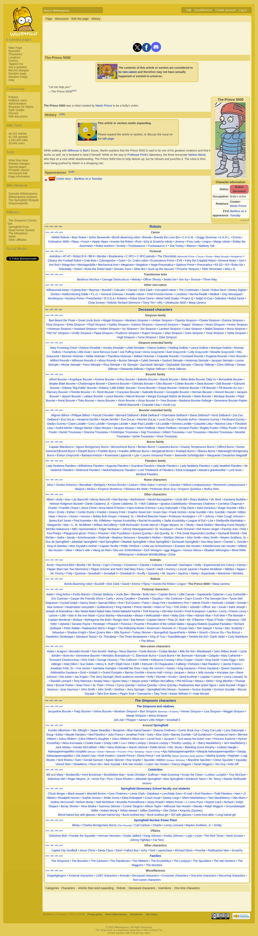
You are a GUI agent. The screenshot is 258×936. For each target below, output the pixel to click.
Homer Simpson (237, 324)
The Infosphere (17, 233)
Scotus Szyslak (201, 689)
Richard (228, 802)
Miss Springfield (173, 778)
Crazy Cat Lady (211, 730)
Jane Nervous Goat (105, 352)
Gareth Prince (125, 755)
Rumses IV (169, 628)
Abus (50, 484)
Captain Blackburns (61, 446)
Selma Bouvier (102, 711)
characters (155, 701)
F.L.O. (94, 294)
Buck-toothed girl (157, 814)
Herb (160, 569)
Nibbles (229, 569)
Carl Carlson (142, 825)
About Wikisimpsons (116, 914)
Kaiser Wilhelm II (180, 693)
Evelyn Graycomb (68, 455)
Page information (19, 176)
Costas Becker (168, 651)
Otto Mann (239, 797)
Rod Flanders (203, 793)
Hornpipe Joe (225, 672)
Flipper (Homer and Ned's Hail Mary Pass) (117, 569)
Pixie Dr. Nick (176, 619)
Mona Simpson (236, 328)
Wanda (197, 806)
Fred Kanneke (82, 520)
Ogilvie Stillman (155, 368)
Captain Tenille (109, 546)
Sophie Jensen (91, 797)
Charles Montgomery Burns (99, 825)
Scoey (219, 628)
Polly (69, 573)
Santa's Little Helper (151, 719)
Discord (13, 113)
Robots (155, 226)
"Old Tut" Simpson (57, 333)
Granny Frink (117, 512)
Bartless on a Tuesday (88, 178)
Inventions (164, 888)
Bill (48, 774)
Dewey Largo (171, 797)
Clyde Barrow (147, 651)
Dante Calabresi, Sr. (125, 503)
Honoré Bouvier (224, 392)
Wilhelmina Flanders (91, 465)
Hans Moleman (116, 747)
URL (160, 302)
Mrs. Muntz (175, 747)
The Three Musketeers (133, 636)
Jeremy (179, 241)
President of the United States (165, 624)
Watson (191, 245)
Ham (238, 793)
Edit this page (80, 18)
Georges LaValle (117, 423)
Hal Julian (65, 676)
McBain (147, 783)
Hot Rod (54, 264)
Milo (102, 747)
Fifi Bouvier (209, 387)
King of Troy (157, 636)
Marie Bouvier (202, 396)
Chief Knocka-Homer (160, 294)
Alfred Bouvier (58, 379)
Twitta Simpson (236, 333)
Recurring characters (232, 875)
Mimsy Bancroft (100, 499)
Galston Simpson (142, 324)
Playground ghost (75, 533)
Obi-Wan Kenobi (172, 611)
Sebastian (58, 632)
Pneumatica (204, 264)
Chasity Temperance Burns (197, 446)
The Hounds (124, 825)
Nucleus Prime (74, 298)
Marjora (79, 489)
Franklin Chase (68, 508)
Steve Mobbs (204, 524)
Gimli (83, 672)
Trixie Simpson (215, 333)
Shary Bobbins (199, 499)
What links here (18, 160)
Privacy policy (94, 914)
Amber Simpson (162, 320)
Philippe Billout (81, 415)
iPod (138, 241)
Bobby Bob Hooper (105, 516)
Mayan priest (140, 681)
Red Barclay (120, 499)
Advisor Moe (203, 615)
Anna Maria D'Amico (112, 508)
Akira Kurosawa (72, 743)
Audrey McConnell (62, 802)
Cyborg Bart (79, 290)
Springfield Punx (18, 226)
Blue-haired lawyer (139, 730)
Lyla (136, 455)
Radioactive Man (218, 850)
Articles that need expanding (96, 888)
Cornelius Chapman (229, 503)
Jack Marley (63, 747)
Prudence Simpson (127, 333)
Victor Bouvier (126, 400)
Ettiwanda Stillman (132, 368)
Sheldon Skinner (173, 537)
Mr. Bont (216, 499)
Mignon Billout (60, 415)
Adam (50, 594)
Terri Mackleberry (219, 797)
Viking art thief (101, 550)
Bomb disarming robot (126, 237)
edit (62, 114)
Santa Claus (105, 850)
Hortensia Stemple (197, 360)
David (205, 290)
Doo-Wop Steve (211, 541)
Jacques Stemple (222, 360)
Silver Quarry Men (100, 632)
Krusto (172, 676)
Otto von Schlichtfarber (127, 550)
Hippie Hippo (100, 241)
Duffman (153, 774)
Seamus (52, 689)
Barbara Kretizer (92, 455)
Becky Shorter (70, 806)
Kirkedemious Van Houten (219, 546)
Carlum (133, 484)
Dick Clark (146, 290)
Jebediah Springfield (84, 541)
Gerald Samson (93, 760)
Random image (18, 76)
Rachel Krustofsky (150, 520)
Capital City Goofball (64, 850)
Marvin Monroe (138, 747)
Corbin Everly (85, 512)
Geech (150, 569)
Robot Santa (236, 298)
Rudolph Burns (185, 451)
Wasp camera (197, 302)
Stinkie (192, 632)
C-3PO (130, 256)
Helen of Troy (162, 607)
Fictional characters (81, 875)
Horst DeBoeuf (220, 415)
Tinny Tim (149, 302)
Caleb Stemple (150, 360)
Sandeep (139, 751)
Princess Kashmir (224, 738)
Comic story (63, 178)
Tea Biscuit (233, 632)
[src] (74, 90)
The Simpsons (60, 860)
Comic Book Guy (189, 730)
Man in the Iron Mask (82, 615)
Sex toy (183, 279)
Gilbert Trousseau (173, 432)
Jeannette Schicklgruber (189, 455)
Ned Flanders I (211, 664)
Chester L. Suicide (234, 541)
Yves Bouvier (168, 400)
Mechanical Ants (108, 264)
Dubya (170, 760)
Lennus (161, 484)
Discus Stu (217, 632)
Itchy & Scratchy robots (158, 241)
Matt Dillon (70, 664)
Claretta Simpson (186, 320)
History (96, 18)
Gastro (170, 668)
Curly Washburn (238, 636)
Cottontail (171, 565)
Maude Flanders (167, 465)
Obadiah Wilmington (216, 550)
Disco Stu (95, 764)
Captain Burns (167, 594)
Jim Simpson (148, 328)
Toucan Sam (186, 628)
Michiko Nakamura (57, 529)
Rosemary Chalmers (202, 503)
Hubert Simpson (109, 328)
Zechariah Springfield (185, 541)
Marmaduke (124, 615)
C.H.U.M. (188, 237)
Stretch (203, 632)
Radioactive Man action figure (197, 685)
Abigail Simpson (113, 320)
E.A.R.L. (225, 237)
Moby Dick (178, 615)
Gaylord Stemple (172, 360)
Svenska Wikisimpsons (22, 193)
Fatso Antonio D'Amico (141, 508)
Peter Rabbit (72, 628)
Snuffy (141, 573)
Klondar (161, 676)
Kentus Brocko (117, 484)
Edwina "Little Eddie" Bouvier (117, 387)
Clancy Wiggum (181, 764)
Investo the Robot (121, 241)
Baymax (94, 290)
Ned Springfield (109, 541)
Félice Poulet (228, 428)
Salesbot (220, 298)
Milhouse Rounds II (84, 360)
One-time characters (203, 875)
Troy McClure (237, 774)
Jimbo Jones (111, 797)
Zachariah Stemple (152, 364)
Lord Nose (235, 470)
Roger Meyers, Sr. (172, 524)
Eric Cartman (59, 598)
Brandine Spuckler (199, 760)
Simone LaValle (181, 423)
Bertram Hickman (73, 356)
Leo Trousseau (196, 432)
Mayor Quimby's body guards (188, 755)
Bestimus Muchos (88, 279)
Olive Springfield (159, 541)
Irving (167, 672)
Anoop (91, 751)
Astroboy (55, 256)
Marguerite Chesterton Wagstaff (227, 455)
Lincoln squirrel (187, 569)
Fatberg (181, 664)
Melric (210, 681)
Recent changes (18, 70)
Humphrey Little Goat (77, 352)
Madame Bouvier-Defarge (195, 400)
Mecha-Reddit (198, 294)
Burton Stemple (128, 360)
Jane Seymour (69, 689)
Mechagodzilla (86, 264)
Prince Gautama (208, 668)
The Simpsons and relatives (155, 706)
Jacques (179, 672)
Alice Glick (162, 734)
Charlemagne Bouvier (91, 383)
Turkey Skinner (141, 632)
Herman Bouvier (202, 392)
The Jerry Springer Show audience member (117, 676)
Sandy (71, 537)
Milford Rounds (59, 360)
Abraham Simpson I (137, 320)
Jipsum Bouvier (71, 396)
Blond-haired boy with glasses (76, 814)
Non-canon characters (147, 879)
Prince (110, 685)
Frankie (101, 512)
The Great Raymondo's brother (196, 533)
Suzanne (183, 689)
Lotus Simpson (192, 328)
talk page (108, 138)
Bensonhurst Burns (123, 446)
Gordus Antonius (66, 484)
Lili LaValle (163, 423)
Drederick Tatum (196, 778)
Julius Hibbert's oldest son (128, 738)
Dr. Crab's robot (138, 260)
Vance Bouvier (106, 400)
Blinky (76, 825)
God (152, 850)
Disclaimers (136, 914)
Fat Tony (158, 840)
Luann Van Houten (157, 764)
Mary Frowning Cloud (63, 347)
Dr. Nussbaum (164, 529)
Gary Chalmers (118, 793)
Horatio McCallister (85, 747)
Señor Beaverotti (99, 237)
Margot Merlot (83, 428)
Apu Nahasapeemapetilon (178, 751)
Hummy (171, 569)
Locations (14, 57)
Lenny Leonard (173, 825)
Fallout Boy (131, 850)
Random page (17, 73)
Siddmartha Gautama (63, 672)
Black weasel (76, 793)
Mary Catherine (230, 655)
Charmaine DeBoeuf (174, 415)
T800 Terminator (212, 269)
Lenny (223, 611)
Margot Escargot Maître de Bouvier (169, 396)
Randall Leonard (60, 681)
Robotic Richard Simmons (123, 302)
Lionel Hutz (154, 738)
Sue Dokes (87, 664)
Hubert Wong (109, 810)
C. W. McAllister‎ (81, 524)
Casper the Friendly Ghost (86, 598)
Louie (198, 835)
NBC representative (84, 529)
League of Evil (197, 520)
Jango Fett (158, 602)
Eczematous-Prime (162, 260)
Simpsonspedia (18, 203)
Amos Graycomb (153, 352)
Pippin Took (127, 693)
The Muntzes (154, 865)
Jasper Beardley (100, 730)
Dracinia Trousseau (96, 432)
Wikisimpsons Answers (22, 196)
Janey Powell (155, 802)
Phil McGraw (184, 681)
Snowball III (127, 573)
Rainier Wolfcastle (235, 778)
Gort (241, 260)
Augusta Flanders (117, 465)
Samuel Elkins (107, 602)
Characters (15, 54)
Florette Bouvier (81, 392)
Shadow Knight (76, 632)
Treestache (144, 693)
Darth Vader (217, 636)
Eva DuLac (68, 419)
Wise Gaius (147, 484)
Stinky (195, 573)
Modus (91, 489)
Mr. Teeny (215, 778)
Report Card (213, 802)
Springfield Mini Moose (161, 689)
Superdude (208, 573)
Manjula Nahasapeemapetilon (216, 751)
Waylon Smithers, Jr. (198, 825)
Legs (189, 835)
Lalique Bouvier (93, 396)
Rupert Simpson (152, 333)
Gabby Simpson (119, 324)
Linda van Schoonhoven (157, 546)
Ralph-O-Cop (204, 298)
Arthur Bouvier (126, 379)
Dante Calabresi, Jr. (97, 503)
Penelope (99, 624)
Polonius (126, 624)
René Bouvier (66, 400)
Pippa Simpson (103, 333)
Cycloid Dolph (69, 602)
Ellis (241, 508)
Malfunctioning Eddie (75, 294)
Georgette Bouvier (177, 392)
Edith (136, 664)
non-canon (129, 72)
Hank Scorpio (234, 835)
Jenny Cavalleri (125, 598)
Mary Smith (210, 537)
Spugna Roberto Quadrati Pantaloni (209, 624)
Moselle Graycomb (222, 352)
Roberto (122, 298)
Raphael (233, 755)
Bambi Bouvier (169, 379)
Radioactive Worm (93, 628)
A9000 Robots (60, 237)
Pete (243, 529)
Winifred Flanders (147, 474)
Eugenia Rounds (216, 356)
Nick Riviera (65, 760)
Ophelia (64, 624)
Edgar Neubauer (109, 529)
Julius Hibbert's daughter (93, 738)
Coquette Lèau (151, 404)
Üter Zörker (170, 810)
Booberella (73, 774)
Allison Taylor (153, 806)
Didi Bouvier (223, 383)
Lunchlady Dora (172, 793)
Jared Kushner (188, 676)
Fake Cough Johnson (230, 516)
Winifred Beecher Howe (151, 516)
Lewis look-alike (204, 814)
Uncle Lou (169, 404)
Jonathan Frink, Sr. (62, 668)
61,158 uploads (18, 136)
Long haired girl (226, 814)
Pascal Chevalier (103, 415)
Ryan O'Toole (215, 619)
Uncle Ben (122, 594)
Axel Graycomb (176, 352)
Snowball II (111, 573)
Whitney (180, 760)
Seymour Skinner (109, 806)
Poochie (139, 624)
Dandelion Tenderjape (59, 636)
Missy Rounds (107, 360)
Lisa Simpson (212, 711)
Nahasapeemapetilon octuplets (67, 751)
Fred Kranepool (195, 611)
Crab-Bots (90, 260)
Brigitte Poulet (209, 428)
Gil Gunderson (203, 734)
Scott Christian (136, 774)
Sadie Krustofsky (174, 520)
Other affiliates (17, 239)
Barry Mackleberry (209, 743)
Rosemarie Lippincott (118, 455)
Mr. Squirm (169, 573)
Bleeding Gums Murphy (230, 524)
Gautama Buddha (235, 499)
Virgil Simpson (126, 337)
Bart (85, 150)
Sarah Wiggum (203, 764)
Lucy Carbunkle (236, 594)
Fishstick (193, 664)
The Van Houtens (224, 860)
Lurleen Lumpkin (215, 774)
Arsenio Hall (154, 672)
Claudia (144, 565)
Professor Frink (137, 154)
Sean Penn (83, 685)
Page (49, 18)
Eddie (59, 734)
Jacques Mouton (124, 428)
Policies (13, 97)
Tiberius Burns (206, 451)
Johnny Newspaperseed (137, 529)
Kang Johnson (153, 835)
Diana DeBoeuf (199, 415)
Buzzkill (106, 290)
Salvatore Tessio (86, 636)
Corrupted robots (165, 290)
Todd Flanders (223, 793)
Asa (67, 499)
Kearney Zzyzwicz (191, 810)
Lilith (63, 615)
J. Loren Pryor (194, 802)
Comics (13, 60)
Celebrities (155, 769)
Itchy (144, 850)
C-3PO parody (146, 256)
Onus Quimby (168, 685)
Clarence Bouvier (119, 383)
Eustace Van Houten (187, 546)
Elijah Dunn (123, 664)
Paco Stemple (92, 364)
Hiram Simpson (215, 324)
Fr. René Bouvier (103, 392)
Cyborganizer (107, 260)
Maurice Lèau (223, 423)
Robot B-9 (79, 256)
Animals (125, 875)
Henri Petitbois (146, 428)
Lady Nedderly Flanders (195, 465)
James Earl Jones (60, 520)
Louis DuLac (166, 419)
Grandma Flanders (143, 465)
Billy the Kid (187, 651)
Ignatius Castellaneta (173, 503)
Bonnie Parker (65, 685)
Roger (111, 628)
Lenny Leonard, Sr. (236, 676)
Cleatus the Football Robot (64, 260)
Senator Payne (81, 624)
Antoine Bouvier (105, 379)
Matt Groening (170, 774)
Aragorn (62, 651)
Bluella (81, 565)
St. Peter (98, 685)
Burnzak (201, 655)
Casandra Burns (168, 446)
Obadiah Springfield (133, 541)
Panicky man (230, 529)
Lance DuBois (199, 347)
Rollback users (17, 100)
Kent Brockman (91, 774)
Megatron (142, 264)
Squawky (153, 573)
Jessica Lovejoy (159, 743)
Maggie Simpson (234, 711)
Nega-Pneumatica (162, 264)
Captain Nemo (156, 619)
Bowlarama (116, 256)
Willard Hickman (144, 356)
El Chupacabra (164, 664)
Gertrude (217, 602)
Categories (52, 888)
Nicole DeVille (109, 419)
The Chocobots (166, 256)
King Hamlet (123, 607)
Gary (150, 734)
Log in (243, 10)
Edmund (147, 664)
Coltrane (157, 565)
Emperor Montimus (110, 489)
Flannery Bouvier (57, 392)
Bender (101, 256)
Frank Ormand (185, 529)
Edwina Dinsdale (89, 347)
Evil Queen (133, 602)
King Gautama (187, 668)
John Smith (194, 537)
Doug (49, 734)
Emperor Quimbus (189, 489)
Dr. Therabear (108, 636)
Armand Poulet (188, 428)
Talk (188, 10)
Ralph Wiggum (214, 806)
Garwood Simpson (167, 324)
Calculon (119, 290)
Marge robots (221, 241)
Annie (50, 565)
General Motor (227, 260)
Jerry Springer (136, 689)
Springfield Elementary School (141, 788)
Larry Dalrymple (168, 508)
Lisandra (174, 484)
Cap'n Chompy (112, 565)
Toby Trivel (160, 693)
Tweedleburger (176, 636)
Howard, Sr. (126, 516)
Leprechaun (164, 850)
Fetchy (241, 565)
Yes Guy (220, 764)
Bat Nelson (138, 619)
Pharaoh (112, 624)
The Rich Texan (214, 835)
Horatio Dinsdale (113, 347)
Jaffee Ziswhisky (150, 810)
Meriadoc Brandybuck (116, 655)
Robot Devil (218, 290)
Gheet (100, 751)
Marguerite (54, 524)
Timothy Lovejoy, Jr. (183, 743)
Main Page (15, 47)
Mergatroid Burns (162, 451)
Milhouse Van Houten (177, 806)
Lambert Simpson (170, 328)
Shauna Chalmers (164, 730)
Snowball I (94, 573)
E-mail (188, 793)
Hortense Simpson (60, 328)
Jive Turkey (177, 245)
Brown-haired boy (109, 814)
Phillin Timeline (130, 546)
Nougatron (236, 256)
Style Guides (16, 110)
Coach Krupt (152, 797)
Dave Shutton (124, 778)
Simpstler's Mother (149, 537)
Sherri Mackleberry (194, 797)
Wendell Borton (96, 793)
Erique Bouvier (167, 387)
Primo (92, 533)
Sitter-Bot (139, 269)
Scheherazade (86, 537)
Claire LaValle (77, 423)
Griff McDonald (129, 524)
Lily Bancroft (80, 499)
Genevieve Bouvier (88, 655)
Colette (143, 659)
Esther (71, 512)
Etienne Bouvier (189, 387)
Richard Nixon (184, 850)
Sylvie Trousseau (143, 436)
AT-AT (67, 256)
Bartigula (99, 484)
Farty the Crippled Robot (200, 260)
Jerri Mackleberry (234, 743)
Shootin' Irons (122, 269)
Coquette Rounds (168, 356)
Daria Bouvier (205, 383)
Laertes (211, 611)
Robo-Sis (237, 264)
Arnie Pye (98, 778)
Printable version (18, 170)
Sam (78, 760)
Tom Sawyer (204, 628)
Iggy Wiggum (172, 550)
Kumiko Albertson (59, 730)
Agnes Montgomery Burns (92, 446)
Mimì (166, 615)
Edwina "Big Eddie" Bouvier (79, 387)
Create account (225, 10)
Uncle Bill (181, 499)
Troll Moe (219, 615)
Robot (78, 269)
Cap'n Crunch (193, 598)
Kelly (150, 676)
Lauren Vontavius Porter (156, 455)
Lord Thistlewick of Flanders (155, 470)
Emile (60, 512)
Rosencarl (153, 628)
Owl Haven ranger (207, 529)
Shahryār (104, 537)
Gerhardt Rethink (228, 533)
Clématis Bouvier (143, 383)
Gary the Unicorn (153, 668)
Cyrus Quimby (126, 685)
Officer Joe (209, 607)
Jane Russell (227, 685)
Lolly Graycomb (198, 352)
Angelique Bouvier (80, 379)
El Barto (174, 711)
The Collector (128, 659)
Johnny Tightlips (140, 840)
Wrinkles (238, 573)
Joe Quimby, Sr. (164, 533)
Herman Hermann (109, 835)
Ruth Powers (106, 755)
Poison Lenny (238, 611)
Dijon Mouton (103, 428)
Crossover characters (174, 875)
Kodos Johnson (174, 835)
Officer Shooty (152, 279)
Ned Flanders (96, 734)
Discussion (62, 18)
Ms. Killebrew (102, 520)
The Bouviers (80, 860)
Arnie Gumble (197, 512)
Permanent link (17, 173)
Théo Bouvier (86, 400)
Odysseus (232, 619)
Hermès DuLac (146, 419)
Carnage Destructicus (115, 279)
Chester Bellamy (102, 594)
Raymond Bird (65, 565)
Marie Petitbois (167, 428)
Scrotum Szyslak (224, 689)
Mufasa (77, 619)
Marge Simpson (136, 715)
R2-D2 (218, 264)
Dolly (198, 565)
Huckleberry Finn (178, 602)
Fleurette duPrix (187, 419)
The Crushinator (189, 290)
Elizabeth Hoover (69, 797)
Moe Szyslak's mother (83, 546)
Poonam (122, 751)
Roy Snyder (134, 760)
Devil (119, 850)
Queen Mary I (120, 681)
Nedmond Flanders (88, 470)
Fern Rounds (238, 356)
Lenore (53, 615)
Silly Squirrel (122, 632)
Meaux (139, 615)
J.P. (200, 516)
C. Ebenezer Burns (144, 655)
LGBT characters (106, 875)
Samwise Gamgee (104, 668)
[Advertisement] (22, 321)
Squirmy (183, 573)
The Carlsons (99, 860)
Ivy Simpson (129, 328)
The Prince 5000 (199, 583)
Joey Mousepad (232, 294)
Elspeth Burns (86, 451)
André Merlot (64, 428)
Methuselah (153, 615)
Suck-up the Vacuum (161, 269)
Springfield (160, 725)
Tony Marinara (83, 681)
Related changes (19, 163)
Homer (73, 516)
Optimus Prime (185, 264)
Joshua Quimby (147, 685)
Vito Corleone (173, 598)
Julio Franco (115, 734)
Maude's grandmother (212, 470)
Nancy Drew (88, 602)
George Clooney (107, 659)
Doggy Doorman (207, 237)
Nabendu (110, 751)
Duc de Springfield (57, 541)
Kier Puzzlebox (120, 533)
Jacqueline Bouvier (59, 711)
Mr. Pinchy (57, 573)
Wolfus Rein (211, 489)
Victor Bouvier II (148, 400)
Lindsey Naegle (227, 747)
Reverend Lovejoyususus (229, 484)
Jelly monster (206, 672)
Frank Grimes (177, 512)
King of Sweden (57, 546)
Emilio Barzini (81, 594)
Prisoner (103, 533)
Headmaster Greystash (79, 607)
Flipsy (75, 241)
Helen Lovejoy (137, 743)
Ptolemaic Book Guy (163, 489)
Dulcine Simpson (232, 320)
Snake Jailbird (132, 835)
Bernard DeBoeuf (127, 415)
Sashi (149, 751)
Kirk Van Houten (133, 764)
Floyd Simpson (96, 324)
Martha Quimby (216, 755)
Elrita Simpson (76, 324)
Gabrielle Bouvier (152, 392)
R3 (227, 264)
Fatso (145, 602)
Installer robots (135, 294)
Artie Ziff (233, 764)
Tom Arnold (99, 651)
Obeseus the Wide (136, 489)
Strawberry (80, 764)
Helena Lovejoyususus (196, 484)
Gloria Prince (145, 755)
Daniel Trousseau (70, 432)
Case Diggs (228, 659)
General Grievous (112, 294)
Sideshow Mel (56, 778)
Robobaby (65, 269)
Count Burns (166, 655)
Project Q (187, 298)
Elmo (51, 512)
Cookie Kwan (93, 743)
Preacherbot (94, 298)
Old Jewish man (86, 755)
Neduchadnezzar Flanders (119, 470)
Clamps (132, 290)
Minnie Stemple (71, 364)
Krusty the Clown (192, 774)
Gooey (209, 256)
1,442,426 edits (18, 140)
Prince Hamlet (143, 607)
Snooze (195, 279)
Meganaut (127, 264)
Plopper (131, 719)
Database (153, 793)
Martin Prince (238, 206)
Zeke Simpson (168, 337)
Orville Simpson (81, 333)
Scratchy (237, 850)
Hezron (62, 516)
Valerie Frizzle (200, 602)
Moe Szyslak (112, 764)
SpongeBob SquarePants (169, 632)
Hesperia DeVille (87, 419)
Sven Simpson (194, 333)
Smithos (119, 689)
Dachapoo (185, 565)
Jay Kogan (81, 676)
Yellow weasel (128, 810)
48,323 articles (17, 133)
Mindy (190, 524)
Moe (190, 615)
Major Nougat (222, 256)
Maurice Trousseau (220, 432)
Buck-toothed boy (134, 814)
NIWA (12, 236)
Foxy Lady (193, 241)
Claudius (157, 598)
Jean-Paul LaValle (142, 423)
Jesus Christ (89, 508)
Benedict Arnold (79, 651)
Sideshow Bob (58, 835)
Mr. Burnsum (185, 655)
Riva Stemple (111, 364)
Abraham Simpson (125, 711)
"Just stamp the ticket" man (194, 738)
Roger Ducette (227, 508)
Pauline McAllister (211, 569)
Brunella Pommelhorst (131, 802)
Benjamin (119, 730)
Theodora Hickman (119, 356)
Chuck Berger (56, 793)
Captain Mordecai (59, 619)
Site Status (151, 914)
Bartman (162, 711)
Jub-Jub (119, 719)
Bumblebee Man (114, 774)
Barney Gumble (134, 672)
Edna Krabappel (186, 470)
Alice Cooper (185, 659)
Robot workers (105, 245)
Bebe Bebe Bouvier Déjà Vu (198, 379)
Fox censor (83, 668)
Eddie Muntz (158, 747)
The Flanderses (120, 860)
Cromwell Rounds (192, 356)
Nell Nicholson (105, 802)
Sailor (60, 537)
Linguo (206, 241)
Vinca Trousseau (166, 436)
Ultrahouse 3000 (175, 302)
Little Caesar (187, 594)
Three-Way (210, 279)
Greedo (242, 602)
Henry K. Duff (104, 664)
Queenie (80, 573)
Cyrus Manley (106, 615)
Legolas (205, 676)
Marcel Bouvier (135, 396)
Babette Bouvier (148, 379)
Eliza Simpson (55, 324)
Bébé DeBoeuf (150, 415)
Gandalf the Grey (129, 668)
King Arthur (63, 594)
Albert (50, 499)
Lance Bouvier (115, 396)
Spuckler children (154, 760)
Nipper (241, 569)
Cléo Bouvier (164, 383)
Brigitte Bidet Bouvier (62, 383)
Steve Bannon (128, 651)
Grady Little (111, 743)
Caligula (213, 655)
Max (66, 524)
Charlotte (143, 598)
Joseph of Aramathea (59, 611)
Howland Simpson (85, 328)
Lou (123, 743)
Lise (210, 520)
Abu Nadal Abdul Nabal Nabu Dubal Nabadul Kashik (107, 611)
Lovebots (181, 294)
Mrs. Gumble (217, 512)
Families (155, 855)
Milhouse (73, 150)
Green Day (160, 512)
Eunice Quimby (142, 533)
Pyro (110, 778)
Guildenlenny (105, 607)
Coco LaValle (96, 423)
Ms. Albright (80, 730)
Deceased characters (155, 309)
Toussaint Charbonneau (64, 659)
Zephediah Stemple (178, 364)
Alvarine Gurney (209, 419)
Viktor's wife (82, 550)
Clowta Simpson (209, 320)
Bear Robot (79, 237)
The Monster (235, 615)
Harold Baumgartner (160, 499)
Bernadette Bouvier (231, 379)
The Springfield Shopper (23, 200)
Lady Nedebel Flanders (227, 465)
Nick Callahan (149, 503)
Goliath (230, 602)
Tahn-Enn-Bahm (107, 693)
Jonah (222, 607)
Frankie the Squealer (83, 835)
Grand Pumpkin (112, 672)
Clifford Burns (225, 446)
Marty (59, 774)
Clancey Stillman (204, 364)
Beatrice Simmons (123, 537)
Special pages (17, 166)
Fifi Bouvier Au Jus (230, 387)
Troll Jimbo (180, 607)
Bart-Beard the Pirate (62, 320)
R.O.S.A (109, 298)
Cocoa (200, 256)
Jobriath (195, 607)
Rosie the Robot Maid (97, 269)
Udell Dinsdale (135, 347)
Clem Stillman (225, 364)
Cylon (122, 260)
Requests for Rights (20, 106)
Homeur (85, 516)
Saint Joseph (237, 607)
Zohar (172, 554)
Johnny (209, 516)
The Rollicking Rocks (131, 628)
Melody (135, 279)
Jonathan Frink (135, 734)
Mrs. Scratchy (233, 628)
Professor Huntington (182, 516)
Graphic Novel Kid (139, 512)
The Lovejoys (182, 860)
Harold (231, 512)
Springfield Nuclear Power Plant (155, 820)
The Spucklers (202, 860)
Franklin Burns (107, 451)
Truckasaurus (136, 245)
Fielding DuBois (178, 347)
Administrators (17, 103)
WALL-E (230, 269)
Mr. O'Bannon (195, 619)
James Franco (232, 664)
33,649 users (16, 143)
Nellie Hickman (95, 356)
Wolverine (223, 573)
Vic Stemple (130, 364)
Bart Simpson (148, 711)
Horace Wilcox (192, 550)
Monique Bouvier (224, 396)
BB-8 (91, 256)
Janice (191, 672)
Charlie (52, 508)
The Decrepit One (216, 598)
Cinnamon (130, 565)
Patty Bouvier (82, 711)
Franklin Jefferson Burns (134, 451)
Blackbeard (204, 651)
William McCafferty (105, 524)
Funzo (85, 241)
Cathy (109, 598)
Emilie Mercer (149, 524)
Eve (121, 602)
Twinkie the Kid (198, 636)
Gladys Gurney (56, 423)
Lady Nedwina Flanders (61, 465)
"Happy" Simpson (192, 324)
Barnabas (85, 484)
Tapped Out (15, 63)
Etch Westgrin (153, 550)
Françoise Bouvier (128, 392)
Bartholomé (137, 499)
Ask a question (17, 67)
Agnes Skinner (115, 760)
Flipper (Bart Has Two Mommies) (67, 569)
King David (212, 659)
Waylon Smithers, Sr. (233, 537)
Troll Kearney (151, 611)
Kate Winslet (201, 693)
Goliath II (94, 672)
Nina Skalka (88, 806)
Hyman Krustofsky (124, 520)
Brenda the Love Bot (167, 237)
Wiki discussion (18, 116)
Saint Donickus (206, 508)
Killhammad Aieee (57, 290)
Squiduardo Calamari (210, 594)
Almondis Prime (186, 256)
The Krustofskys (161, 860)
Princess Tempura (188, 269)
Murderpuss (55, 298)
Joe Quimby (163, 755)
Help (11, 80)
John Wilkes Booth (225, 651)
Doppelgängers (56, 875)
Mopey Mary (102, 681)
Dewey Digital (237, 290)
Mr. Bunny (94, 565)
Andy (59, 499)
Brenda (146, 237)
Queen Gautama (231, 668)
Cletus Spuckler (223, 760)
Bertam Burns (146, 446)
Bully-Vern (149, 594)
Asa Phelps (54, 533)
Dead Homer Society (21, 230)
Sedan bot (169, 279)
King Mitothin (224, 681)
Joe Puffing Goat (130, 352)
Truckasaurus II (157, 245)
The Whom (148, 640)
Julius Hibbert (67, 738)
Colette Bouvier (184, 383)
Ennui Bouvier (147, 387)
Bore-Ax (68, 655)
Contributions (203, 10)
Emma (237, 237)
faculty (167, 788)
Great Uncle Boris (89, 320)
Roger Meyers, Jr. (79, 778)
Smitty (218, 825)
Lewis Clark (137, 793)
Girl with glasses (181, 814)
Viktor (69, 550)
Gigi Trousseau (150, 432)
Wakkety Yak (206, 245)
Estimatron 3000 (58, 241)
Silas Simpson (174, 333)
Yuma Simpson (146, 337)
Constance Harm (224, 734)
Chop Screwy (96, 302)
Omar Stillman (177, 368)
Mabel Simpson (214, 328)
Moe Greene (55, 607)
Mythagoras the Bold (97, 619)
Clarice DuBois (156, 347)
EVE (179, 260)
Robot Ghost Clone (142, 298)
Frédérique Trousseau (124, 432)
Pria (130, 751)
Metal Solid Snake (167, 298)
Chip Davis (187, 508)
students (184, 788)
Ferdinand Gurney (233, 419)
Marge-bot (68, 264)
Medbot (214, 294)
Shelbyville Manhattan (229, 520)
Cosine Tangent (133, 806)
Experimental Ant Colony (219, 565)
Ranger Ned (120, 619)
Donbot (55, 294)
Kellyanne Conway (162, 659)
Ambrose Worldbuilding (150, 554)
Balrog (112, 651)
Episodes (14, 51)
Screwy (121, 245)
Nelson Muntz (197, 154)
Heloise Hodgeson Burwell (66, 503)
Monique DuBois (221, 347)
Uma (156, 751)
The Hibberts (140, 860)
